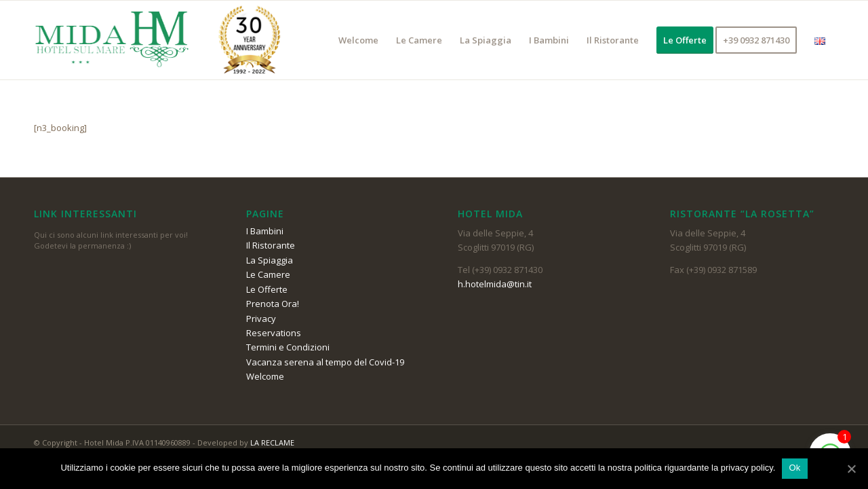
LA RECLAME (272, 442)
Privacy (261, 318)
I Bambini (264, 231)
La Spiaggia (269, 260)
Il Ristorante (270, 245)
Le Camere (268, 274)
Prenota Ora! (272, 303)
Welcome (265, 376)
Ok (794, 468)
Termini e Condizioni (288, 347)
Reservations (273, 333)
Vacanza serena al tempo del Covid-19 (325, 362)
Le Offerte (267, 289)
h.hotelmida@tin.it (495, 284)
